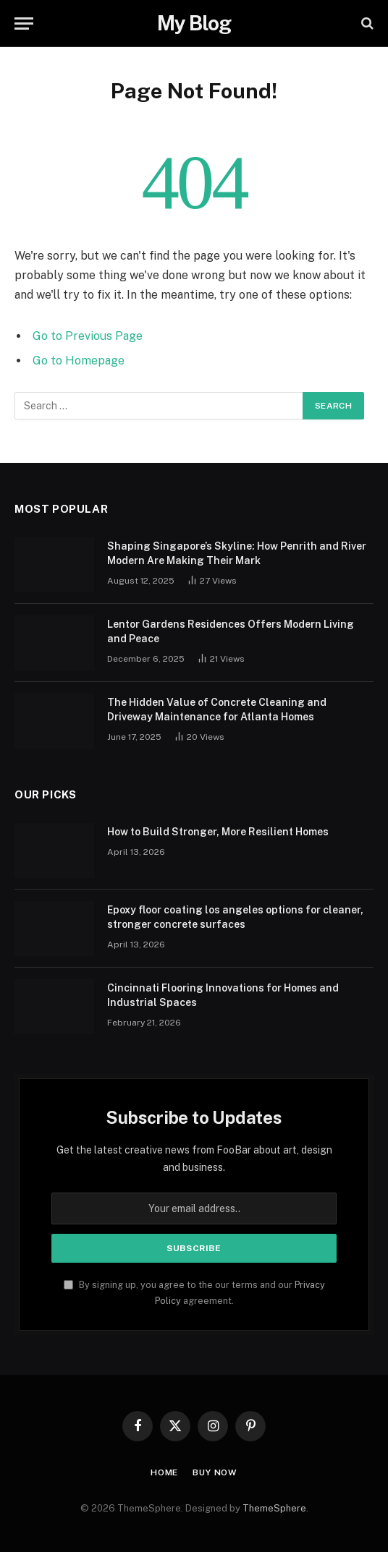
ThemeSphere (274, 1508)
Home (164, 1472)
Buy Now (215, 1472)
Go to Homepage (79, 360)
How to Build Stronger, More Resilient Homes (218, 831)
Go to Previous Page (88, 336)
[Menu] (23, 23)
